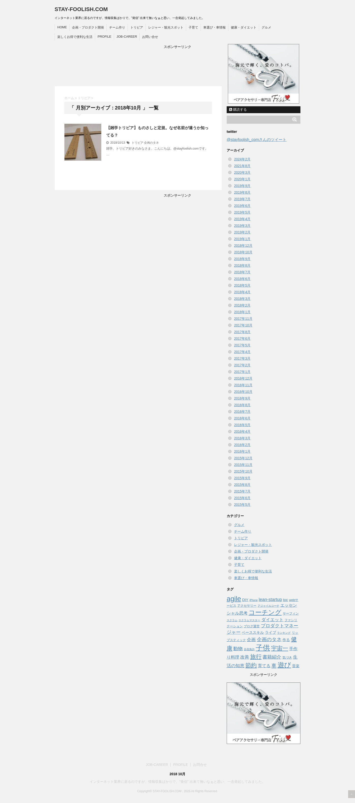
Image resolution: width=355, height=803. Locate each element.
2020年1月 (242, 179)
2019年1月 (242, 239)
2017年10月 (243, 325)
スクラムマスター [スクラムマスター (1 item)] (249, 620)
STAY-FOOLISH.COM (81, 9)
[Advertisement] (177, 67)
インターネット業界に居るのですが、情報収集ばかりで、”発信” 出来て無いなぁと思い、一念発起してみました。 (177, 782)
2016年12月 (243, 378)
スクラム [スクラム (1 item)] (232, 620)
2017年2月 (242, 365)
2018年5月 (242, 285)
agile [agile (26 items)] (234, 598)
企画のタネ (151, 142)
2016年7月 (242, 412)
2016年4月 (242, 431)
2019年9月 (242, 186)
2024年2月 (242, 159)
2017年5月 (242, 345)
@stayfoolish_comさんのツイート (256, 140)
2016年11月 (243, 385)
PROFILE (104, 36)
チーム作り (117, 27)
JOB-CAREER (127, 36)
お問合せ (200, 765)
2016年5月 (242, 425)
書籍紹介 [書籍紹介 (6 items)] (272, 657)
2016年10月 (243, 392)
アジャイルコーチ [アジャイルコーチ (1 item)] (268, 605)
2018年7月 (242, 272)
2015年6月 (242, 498)
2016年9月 (242, 398)
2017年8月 (242, 332)
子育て (193, 27)
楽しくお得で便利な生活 (74, 37)
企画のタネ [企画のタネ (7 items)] (269, 639)
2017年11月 (243, 319)
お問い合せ (150, 37)
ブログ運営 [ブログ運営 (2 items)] (252, 626)
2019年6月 (242, 206)
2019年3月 (242, 226)
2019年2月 (242, 232)
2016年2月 (242, 445)
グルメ (266, 27)
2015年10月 (243, 471)
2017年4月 (242, 352)
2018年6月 (242, 279)
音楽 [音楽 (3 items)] (295, 666)
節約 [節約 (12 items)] (251, 665)
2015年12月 (243, 458)
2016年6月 (242, 418)
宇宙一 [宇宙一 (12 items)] (279, 648)
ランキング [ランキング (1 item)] (284, 632)
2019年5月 (242, 212)
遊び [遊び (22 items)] (284, 665)
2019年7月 (242, 199)
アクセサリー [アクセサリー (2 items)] (246, 605)
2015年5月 (242, 505)
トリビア (136, 27)
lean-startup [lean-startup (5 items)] (270, 599)
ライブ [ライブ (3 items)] (270, 632)
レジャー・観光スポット (165, 27)
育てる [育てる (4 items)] (264, 666)
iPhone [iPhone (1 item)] (254, 600)
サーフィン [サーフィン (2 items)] (291, 613)
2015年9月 (242, 478)
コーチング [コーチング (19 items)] (265, 612)
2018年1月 (242, 312)
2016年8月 (242, 405)
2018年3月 (242, 299)
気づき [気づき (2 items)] (287, 657)
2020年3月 (242, 172)
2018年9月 (242, 259)
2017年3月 (242, 358)
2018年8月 (242, 265)
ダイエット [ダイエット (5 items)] (272, 619)
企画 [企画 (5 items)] (251, 639)
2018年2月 (242, 305)
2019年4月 (242, 219)
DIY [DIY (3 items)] (245, 600)
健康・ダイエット (243, 27)
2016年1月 (242, 451)
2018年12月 (243, 245)
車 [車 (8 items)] (273, 665)
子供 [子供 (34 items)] (263, 648)
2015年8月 (242, 485)
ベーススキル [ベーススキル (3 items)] (253, 632)
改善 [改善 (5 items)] (244, 657)
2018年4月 (242, 292)
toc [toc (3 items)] (285, 600)
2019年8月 (242, 192)
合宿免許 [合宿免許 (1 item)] (249, 649)
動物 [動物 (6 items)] (238, 648)
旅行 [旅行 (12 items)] (256, 656)
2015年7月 (242, 491)
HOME (62, 27)
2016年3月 (242, 438)
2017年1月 (242, 372)
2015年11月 (243, 465)
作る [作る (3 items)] (286, 640)
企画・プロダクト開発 (88, 27)
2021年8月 (242, 166)
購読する (238, 109)
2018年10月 (243, 252)
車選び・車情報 (214, 27)
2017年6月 (242, 338)
